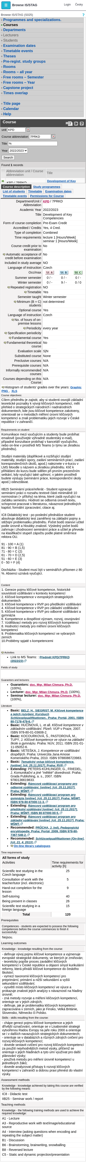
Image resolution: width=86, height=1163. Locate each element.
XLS (14, 391)
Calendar (11, 109)
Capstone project (18, 88)
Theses (9, 56)
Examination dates (19, 46)
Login (67, 4)
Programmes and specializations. (32, 20)
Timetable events (18, 51)
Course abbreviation (15, 136)
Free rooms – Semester (23, 77)
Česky (79, 4)
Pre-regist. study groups (24, 61)
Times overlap (15, 93)
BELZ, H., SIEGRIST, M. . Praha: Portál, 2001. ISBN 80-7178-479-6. (47, 716)
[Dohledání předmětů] (53, 136)
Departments (14, 30)
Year (5, 150)
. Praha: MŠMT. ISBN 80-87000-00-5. (44, 809)
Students (10, 40)
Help (7, 114)
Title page (11, 103)
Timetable (35, 191)
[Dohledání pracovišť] (28, 129)
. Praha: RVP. (42, 763)
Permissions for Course (47, 196)
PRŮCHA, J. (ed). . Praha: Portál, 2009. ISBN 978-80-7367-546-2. (45, 831)
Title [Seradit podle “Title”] (50, 173)
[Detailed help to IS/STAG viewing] (81, 123)
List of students (14, 191)
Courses (10, 25)
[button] (6, 5)
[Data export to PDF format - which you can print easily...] (69, 123)
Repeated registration (26, 287)
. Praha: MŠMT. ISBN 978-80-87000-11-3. (45, 798)
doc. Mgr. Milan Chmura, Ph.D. (51, 684)
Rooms (9, 67)
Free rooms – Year (19, 82)
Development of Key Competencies (61, 182)
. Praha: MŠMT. (44, 787)
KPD (46, 201)
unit (4, 130)
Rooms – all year (17, 72)
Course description (16, 186)
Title (4, 143)
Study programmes (46, 186)
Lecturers (11, 35)
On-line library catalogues (32, 846)
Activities (9, 652)
